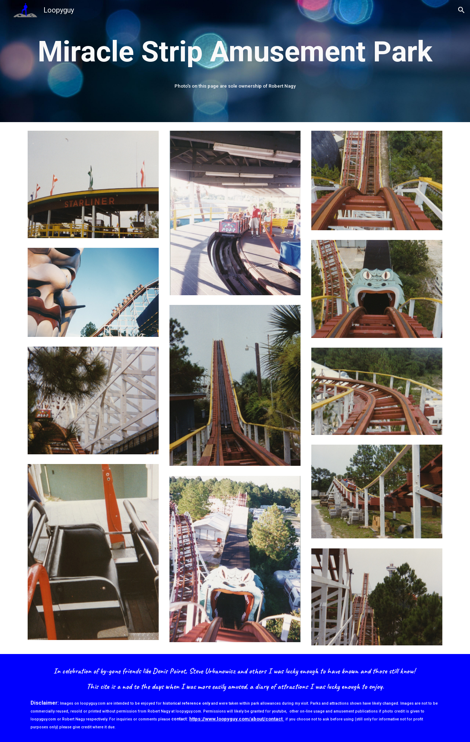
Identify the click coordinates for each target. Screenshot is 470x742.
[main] (235, 51)
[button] (461, 10)
